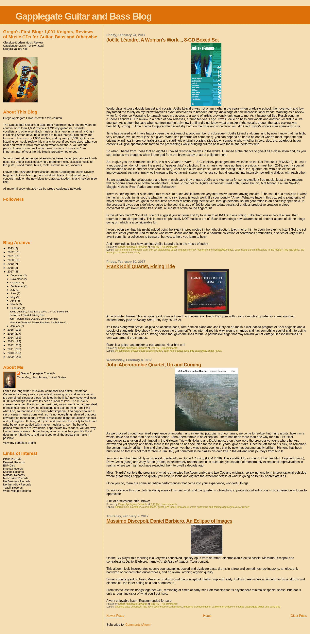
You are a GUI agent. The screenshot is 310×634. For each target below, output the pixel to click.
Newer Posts (115, 615)
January (15, 326)
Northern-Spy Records (17, 484)
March (14, 304)
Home (207, 615)
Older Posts (299, 615)
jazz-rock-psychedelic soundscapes (162, 606)
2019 (11, 263)
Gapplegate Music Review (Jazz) (23, 45)
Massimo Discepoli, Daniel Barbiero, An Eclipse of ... (39, 322)
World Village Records (17, 490)
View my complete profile (19, 442)
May (13, 297)
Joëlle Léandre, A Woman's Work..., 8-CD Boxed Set (162, 40)
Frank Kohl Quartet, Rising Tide (140, 266)
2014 (11, 337)
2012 (11, 345)
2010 (11, 353)
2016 (11, 329)
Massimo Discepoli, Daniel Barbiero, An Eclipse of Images (169, 521)
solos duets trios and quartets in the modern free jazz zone (267, 249)
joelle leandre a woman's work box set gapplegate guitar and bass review (155, 249)
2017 (11, 271)
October (15, 282)
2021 (11, 256)
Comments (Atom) (138, 624)
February (16, 308)
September (17, 286)
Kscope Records (13, 471)
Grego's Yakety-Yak (15, 48)
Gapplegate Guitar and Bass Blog (83, 16)
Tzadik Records (13, 487)
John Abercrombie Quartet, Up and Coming (153, 364)
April (13, 300)
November (17, 278)
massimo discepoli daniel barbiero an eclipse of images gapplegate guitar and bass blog (231, 606)
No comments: (170, 247)
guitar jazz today (167, 507)
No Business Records (16, 481)
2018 (11, 267)
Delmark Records (14, 462)
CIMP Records (12, 459)
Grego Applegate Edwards (38, 373)
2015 (11, 333)
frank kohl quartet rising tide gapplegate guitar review (193, 350)
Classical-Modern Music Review (23, 42)
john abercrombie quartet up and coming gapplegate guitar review (213, 507)
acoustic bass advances (128, 606)
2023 (11, 248)
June (13, 293)
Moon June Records (15, 478)
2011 (11, 349)
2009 (11, 356)
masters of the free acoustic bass (215, 249)
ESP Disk (9, 465)
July (13, 289)
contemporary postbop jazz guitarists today (138, 350)
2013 (11, 341)
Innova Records (13, 468)
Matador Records (14, 475)
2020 (11, 260)
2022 (11, 252)
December (17, 275)
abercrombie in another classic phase (135, 507)
